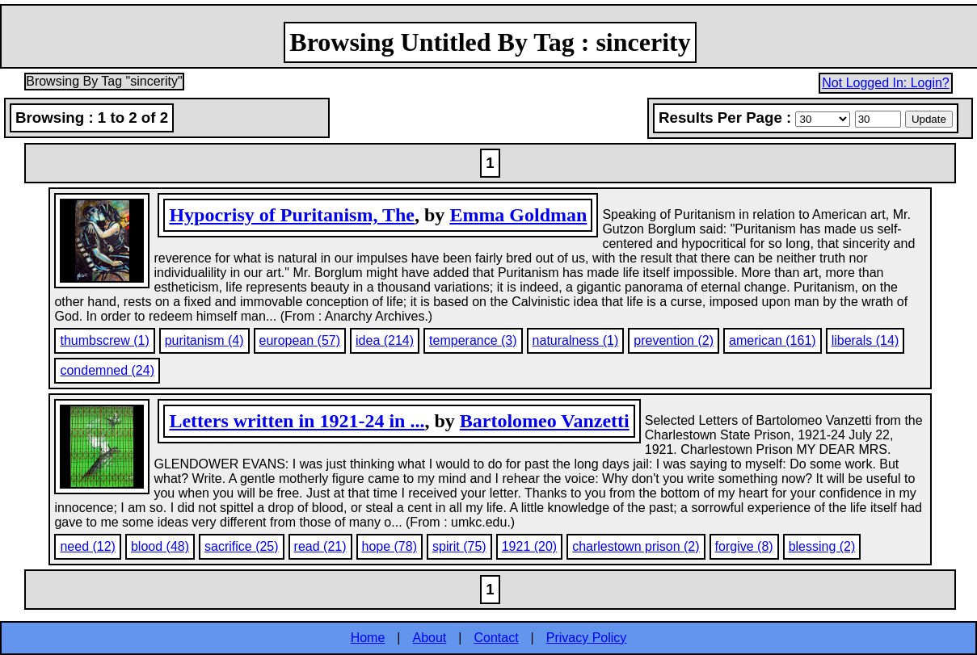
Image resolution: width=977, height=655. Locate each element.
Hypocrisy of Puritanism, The (292, 214)
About (430, 638)
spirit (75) (459, 546)
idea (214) (385, 340)
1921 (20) (530, 546)
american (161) (772, 340)
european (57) (300, 340)
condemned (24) (107, 370)
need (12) (88, 546)
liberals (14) (865, 340)
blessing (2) (822, 546)
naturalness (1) (576, 340)
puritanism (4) (204, 340)
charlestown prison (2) (635, 546)
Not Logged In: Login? (885, 83)
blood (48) (160, 546)
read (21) (320, 546)
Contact (496, 638)
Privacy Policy (586, 638)
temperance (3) (473, 340)
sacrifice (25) (241, 546)
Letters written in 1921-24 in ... (296, 420)
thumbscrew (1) (104, 340)
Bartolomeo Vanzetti (545, 420)
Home (368, 638)
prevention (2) (674, 340)
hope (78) (390, 546)
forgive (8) (744, 546)
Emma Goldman (518, 214)
